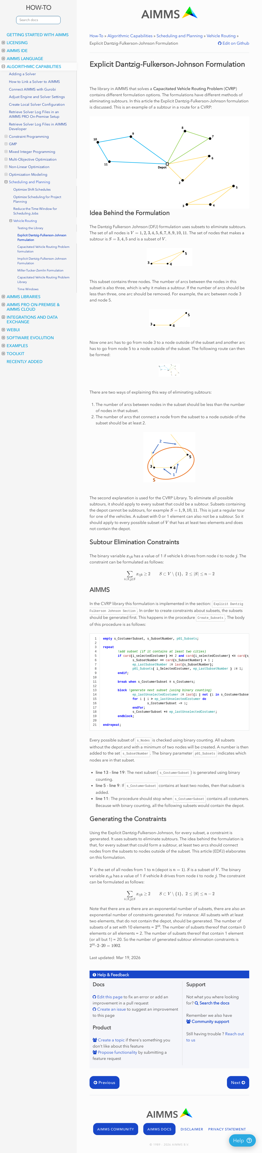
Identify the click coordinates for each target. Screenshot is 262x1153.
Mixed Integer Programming (30, 152)
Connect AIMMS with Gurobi (32, 89)
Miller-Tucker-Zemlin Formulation (40, 270)
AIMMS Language (22, 58)
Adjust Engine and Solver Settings (37, 97)
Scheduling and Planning (27, 182)
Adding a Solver (22, 74)
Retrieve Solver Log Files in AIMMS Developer (38, 126)
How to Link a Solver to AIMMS (34, 82)
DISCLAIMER (192, 1129)
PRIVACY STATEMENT (227, 1129)
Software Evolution (28, 337)
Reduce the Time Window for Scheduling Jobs (35, 211)
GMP (11, 144)
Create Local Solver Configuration (37, 104)
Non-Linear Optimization (27, 167)
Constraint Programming (27, 136)
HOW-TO (38, 7)
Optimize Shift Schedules (32, 189)
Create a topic (111, 1040)
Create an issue (111, 1009)
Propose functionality (117, 1052)
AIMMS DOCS (159, 1129)
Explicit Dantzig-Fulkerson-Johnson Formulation (41, 237)
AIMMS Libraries (21, 296)
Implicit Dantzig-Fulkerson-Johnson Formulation (42, 261)
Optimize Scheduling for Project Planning (37, 199)
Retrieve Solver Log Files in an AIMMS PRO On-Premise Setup (34, 114)
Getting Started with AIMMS (38, 34)
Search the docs (214, 1003)
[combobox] (38, 20)
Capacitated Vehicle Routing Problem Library (43, 280)
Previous (104, 1082)
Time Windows (27, 289)
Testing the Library (30, 228)
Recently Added (24, 361)
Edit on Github (235, 43)
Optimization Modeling (26, 174)
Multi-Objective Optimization (31, 159)
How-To (96, 35)
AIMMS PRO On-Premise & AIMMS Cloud (31, 307)
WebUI (11, 329)
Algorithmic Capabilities (31, 66)
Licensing (15, 42)
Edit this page (109, 997)
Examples (15, 345)
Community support (210, 1021)
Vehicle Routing (23, 221)
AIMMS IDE (15, 50)
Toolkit (13, 353)
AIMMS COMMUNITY (115, 1129)
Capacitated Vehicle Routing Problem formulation (43, 249)
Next (238, 1082)
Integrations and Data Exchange (30, 319)
